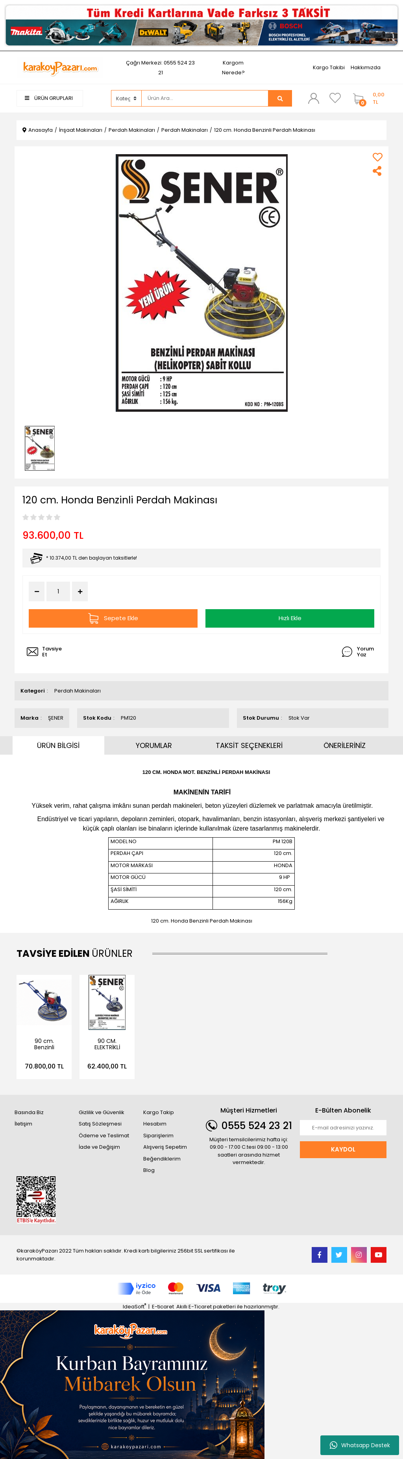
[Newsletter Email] (343, 1128)
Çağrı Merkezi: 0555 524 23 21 (160, 67)
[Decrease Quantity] (36, 591)
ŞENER (55, 718)
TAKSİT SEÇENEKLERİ (249, 745)
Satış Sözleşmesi (100, 1123)
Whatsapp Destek (360, 1445)
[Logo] (60, 67)
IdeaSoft (134, 1306)
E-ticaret (163, 1306)
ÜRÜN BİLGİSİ (58, 745)
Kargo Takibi (329, 67)
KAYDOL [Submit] (343, 1149)
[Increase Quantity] (80, 591)
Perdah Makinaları (77, 690)
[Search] (205, 98)
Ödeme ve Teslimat (104, 1135)
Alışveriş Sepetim (165, 1147)
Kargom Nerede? (233, 67)
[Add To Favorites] (378, 157)
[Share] (378, 171)
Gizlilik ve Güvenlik (101, 1112)
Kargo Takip (158, 1112)
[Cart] (367, 98)
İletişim (23, 1123)
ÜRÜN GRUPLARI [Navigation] (49, 98)
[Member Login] (314, 98)
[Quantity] (58, 592)
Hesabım (154, 1123)
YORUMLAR (154, 745)
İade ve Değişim (99, 1147)
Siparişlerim (158, 1135)
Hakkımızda (366, 67)
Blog (149, 1170)
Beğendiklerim (162, 1158)
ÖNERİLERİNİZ (345, 745)
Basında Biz (29, 1112)
